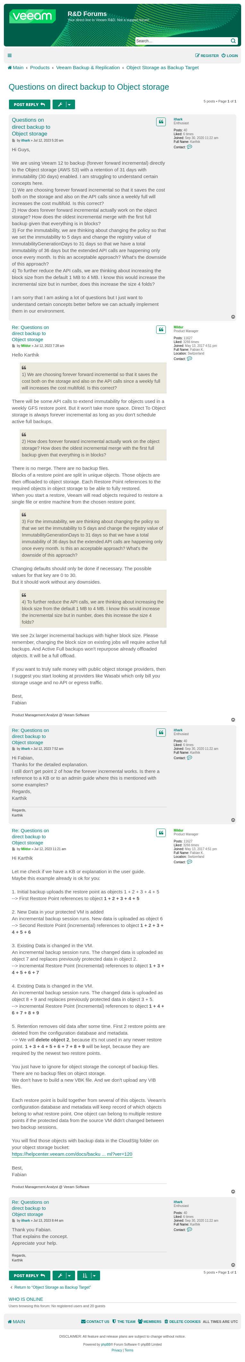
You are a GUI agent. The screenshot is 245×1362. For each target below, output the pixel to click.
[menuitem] (229, 56)
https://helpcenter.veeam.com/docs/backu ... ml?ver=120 (72, 1154)
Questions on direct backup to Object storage (89, 86)
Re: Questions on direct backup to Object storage (30, 333)
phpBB (106, 1344)
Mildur (178, 327)
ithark (178, 119)
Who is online (26, 1299)
